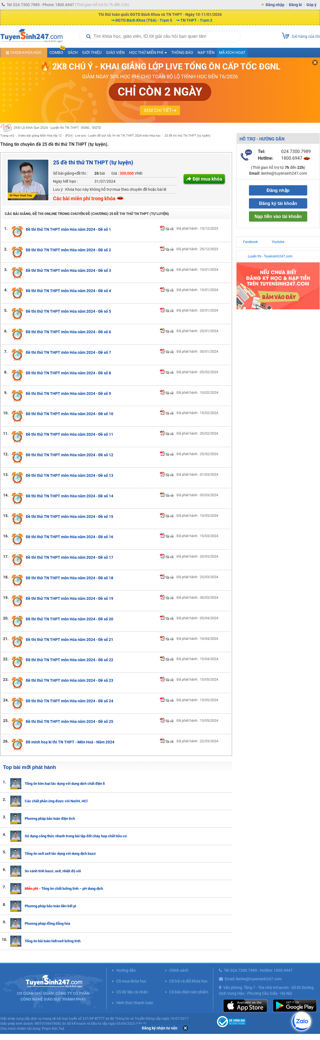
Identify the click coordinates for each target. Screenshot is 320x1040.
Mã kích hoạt (232, 52)
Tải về (166, 229)
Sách (73, 52)
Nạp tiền (206, 52)
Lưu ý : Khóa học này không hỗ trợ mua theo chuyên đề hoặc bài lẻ (109, 189)
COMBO (57, 51)
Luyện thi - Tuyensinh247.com (270, 256)
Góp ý (311, 4)
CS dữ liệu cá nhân (132, 992)
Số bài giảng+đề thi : (70, 173)
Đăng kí (295, 4)
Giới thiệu (92, 52)
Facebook (250, 242)
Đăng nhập (275, 4)
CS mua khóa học (131, 981)
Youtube (278, 242)
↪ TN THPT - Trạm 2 (194, 20)
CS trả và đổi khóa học (188, 981)
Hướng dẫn (126, 970)
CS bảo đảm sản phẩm (188, 992)
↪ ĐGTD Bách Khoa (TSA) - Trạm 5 (141, 20)
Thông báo (182, 52)
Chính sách (178, 970)
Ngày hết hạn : (65, 181)
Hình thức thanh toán (134, 1003)
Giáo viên (115, 52)
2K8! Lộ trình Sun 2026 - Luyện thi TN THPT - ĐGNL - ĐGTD (57, 128)
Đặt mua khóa (207, 179)
